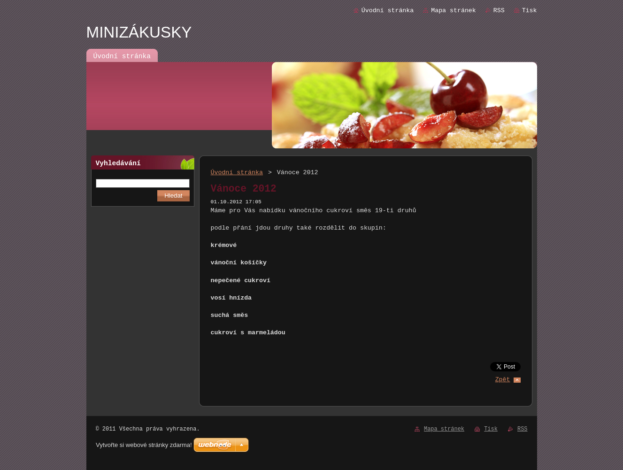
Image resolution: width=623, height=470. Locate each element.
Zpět (502, 379)
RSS (499, 10)
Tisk (529, 10)
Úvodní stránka (387, 10)
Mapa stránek (453, 10)
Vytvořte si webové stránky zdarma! (144, 444)
